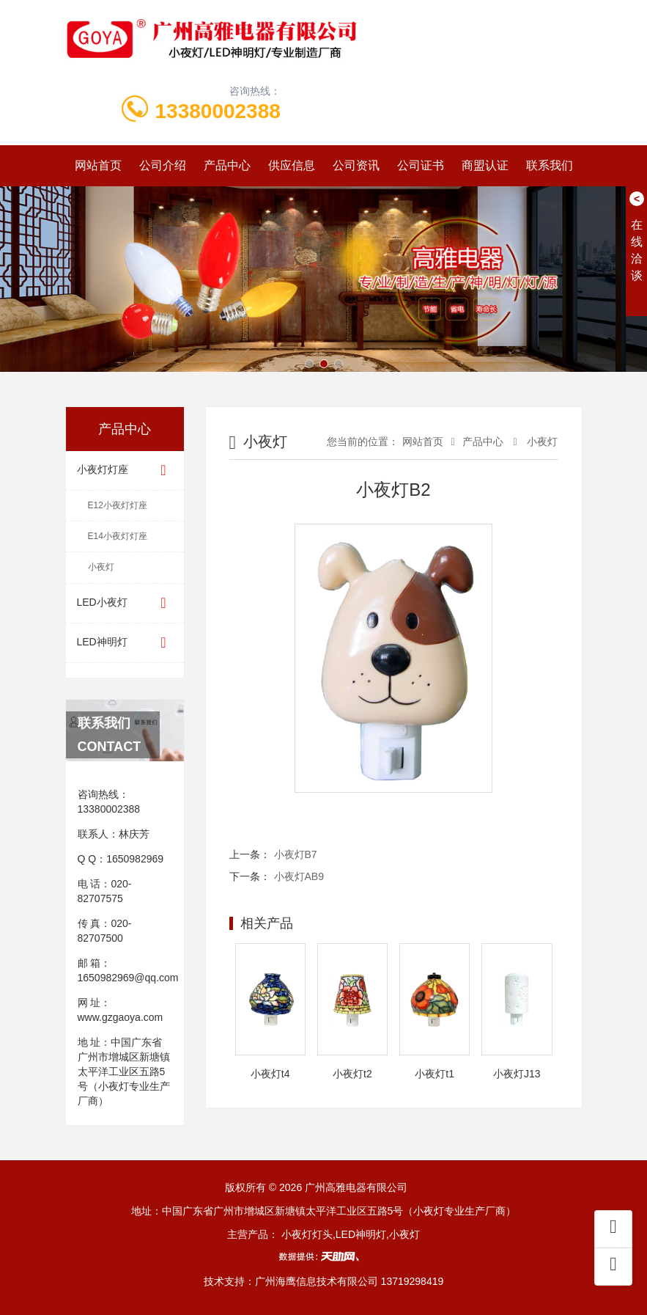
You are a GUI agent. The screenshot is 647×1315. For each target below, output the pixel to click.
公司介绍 (162, 165)
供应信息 (291, 165)
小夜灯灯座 (125, 470)
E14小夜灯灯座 (117, 536)
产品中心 (227, 165)
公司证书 (420, 165)
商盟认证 (485, 165)
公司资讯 (356, 165)
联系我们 (549, 165)
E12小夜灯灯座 (117, 505)
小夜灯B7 (295, 854)
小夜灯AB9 (299, 876)
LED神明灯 (125, 642)
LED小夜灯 (125, 603)
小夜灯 (101, 567)
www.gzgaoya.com (120, 1017)
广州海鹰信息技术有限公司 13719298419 (349, 1281)
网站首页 (98, 165)
